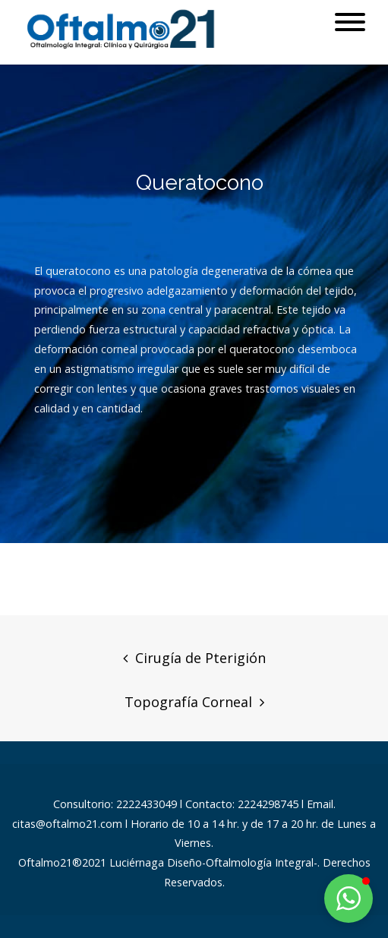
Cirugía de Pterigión (200, 658)
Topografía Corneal (188, 702)
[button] (348, 898)
